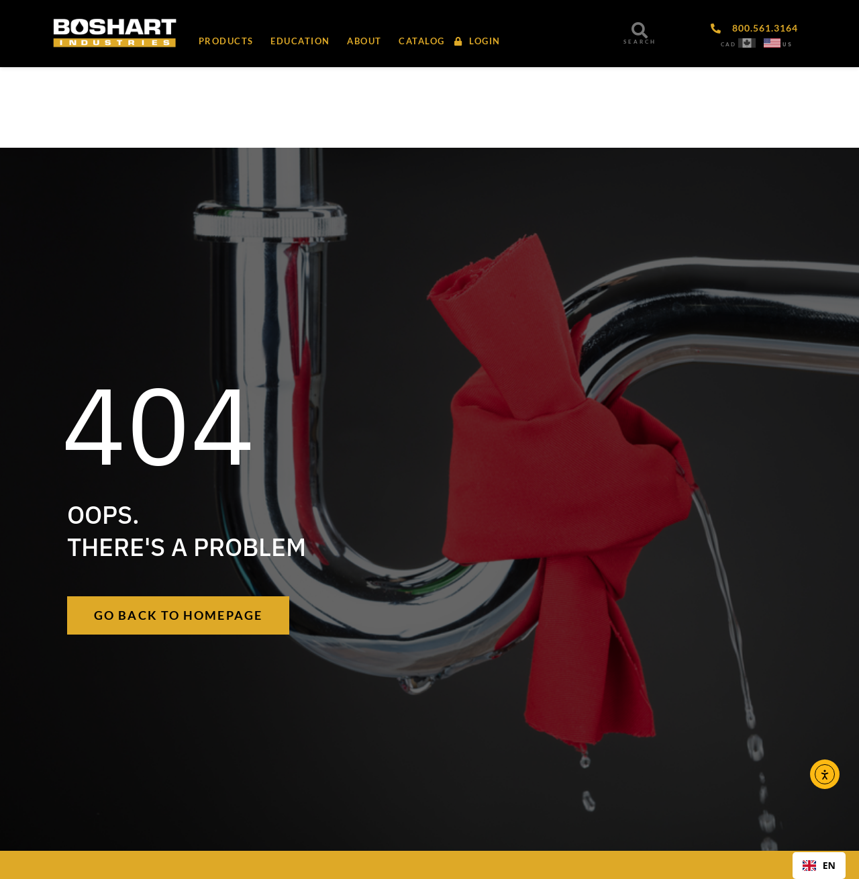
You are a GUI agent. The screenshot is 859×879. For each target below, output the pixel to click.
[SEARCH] (639, 30)
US (787, 44)
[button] (363, 41)
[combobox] (819, 865)
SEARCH (639, 41)
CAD (728, 44)
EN (819, 865)
